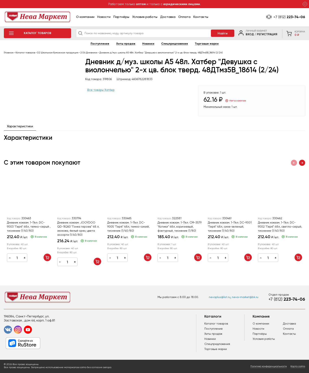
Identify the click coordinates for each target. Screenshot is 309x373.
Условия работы (144, 17)
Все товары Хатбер (101, 89)
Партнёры (121, 17)
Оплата (184, 17)
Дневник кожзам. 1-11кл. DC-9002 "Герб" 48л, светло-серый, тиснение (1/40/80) (280, 226)
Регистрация (267, 34)
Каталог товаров (216, 323)
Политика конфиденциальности (268, 366)
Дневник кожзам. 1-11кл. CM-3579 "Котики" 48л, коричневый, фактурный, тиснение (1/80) (180, 226)
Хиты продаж (125, 43)
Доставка (167, 17)
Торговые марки (207, 43)
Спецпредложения (174, 43)
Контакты (200, 17)
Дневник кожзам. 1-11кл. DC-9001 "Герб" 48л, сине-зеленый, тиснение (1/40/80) (230, 226)
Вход (250, 34)
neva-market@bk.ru (245, 297)
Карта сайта (297, 366)
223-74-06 (289, 17)
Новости (104, 17)
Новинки (148, 43)
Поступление (100, 43)
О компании (85, 17)
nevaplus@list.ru (219, 297)
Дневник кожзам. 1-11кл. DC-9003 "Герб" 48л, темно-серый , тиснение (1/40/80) (28, 226)
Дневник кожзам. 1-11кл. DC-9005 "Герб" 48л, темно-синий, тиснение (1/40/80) (128, 226)
